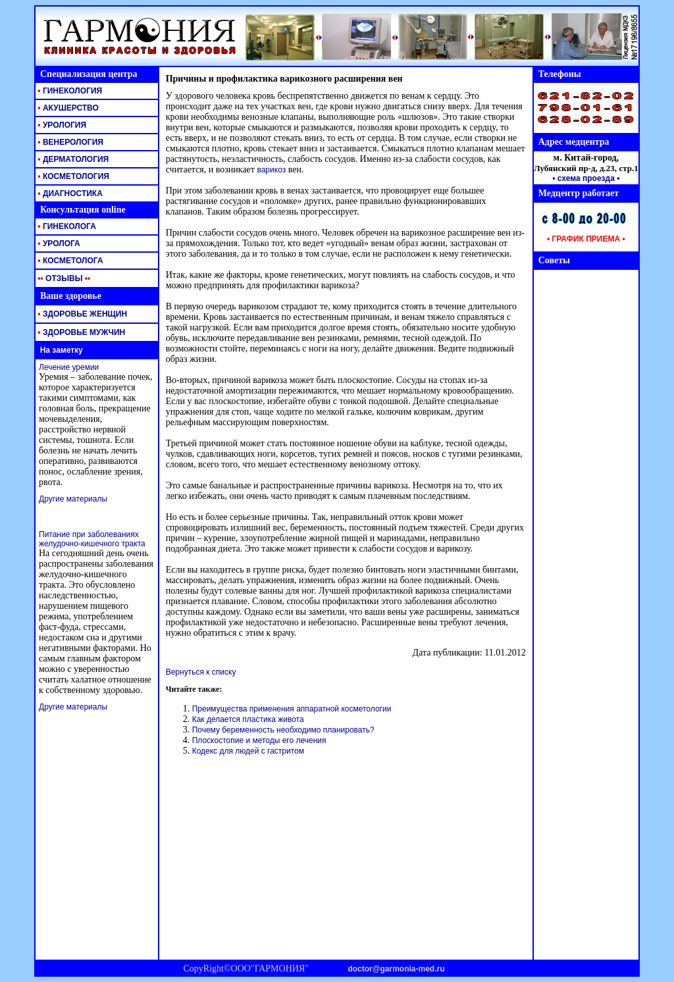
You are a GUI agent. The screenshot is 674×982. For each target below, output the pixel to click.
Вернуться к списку (201, 672)
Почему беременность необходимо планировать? (283, 730)
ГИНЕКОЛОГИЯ (69, 90)
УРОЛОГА (58, 243)
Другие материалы (73, 499)
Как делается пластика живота (248, 719)
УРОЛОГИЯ (61, 125)
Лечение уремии (69, 367)
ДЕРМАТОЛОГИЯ (72, 159)
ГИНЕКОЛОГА (66, 226)
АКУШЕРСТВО (67, 108)
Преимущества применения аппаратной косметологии (292, 708)
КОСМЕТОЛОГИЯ (72, 176)
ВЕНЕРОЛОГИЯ (69, 142)
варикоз (271, 169)
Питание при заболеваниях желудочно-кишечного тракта (92, 539)
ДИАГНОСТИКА (69, 193)
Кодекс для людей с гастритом (248, 751)
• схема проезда (583, 178)
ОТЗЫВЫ (63, 278)
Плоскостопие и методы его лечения (259, 740)
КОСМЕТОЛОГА (69, 260)
